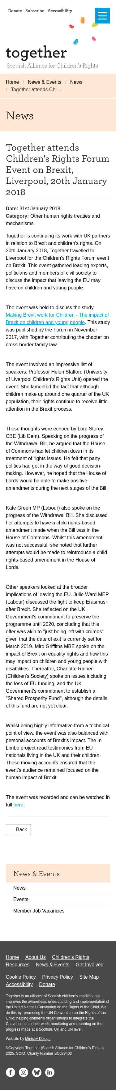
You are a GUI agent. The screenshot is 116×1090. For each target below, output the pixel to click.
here (19, 804)
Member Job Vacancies (39, 910)
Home (12, 82)
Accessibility (60, 10)
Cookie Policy (21, 977)
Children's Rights (70, 957)
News (76, 82)
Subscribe (34, 10)
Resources (17, 964)
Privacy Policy (57, 977)
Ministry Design (37, 1039)
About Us (35, 957)
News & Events (44, 82)
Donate (15, 10)
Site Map (89, 977)
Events (20, 899)
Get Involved (90, 964)
